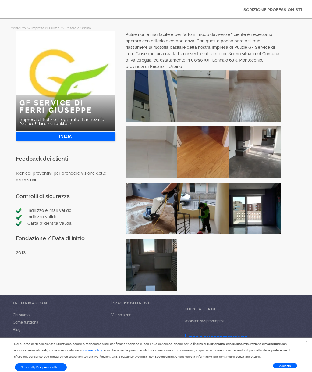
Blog (16, 329)
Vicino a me (121, 315)
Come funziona (25, 322)
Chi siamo (21, 315)
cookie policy (92, 350)
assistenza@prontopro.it (205, 321)
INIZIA (65, 136)
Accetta (285, 365)
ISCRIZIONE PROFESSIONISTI (272, 9)
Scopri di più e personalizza (41, 367)
